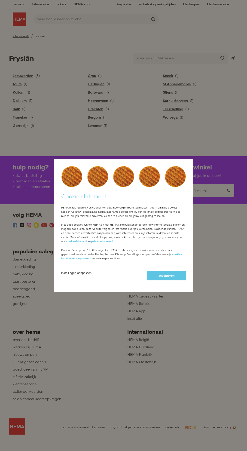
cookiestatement (76, 241)
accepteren (166, 275)
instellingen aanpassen (76, 273)
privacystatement (102, 241)
